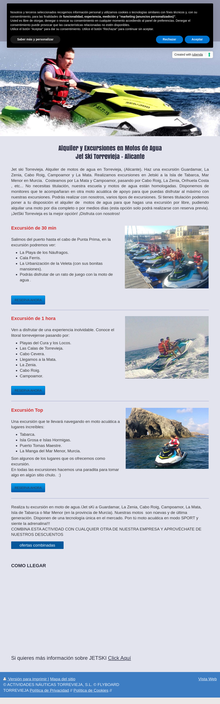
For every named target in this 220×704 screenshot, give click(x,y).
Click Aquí (119, 658)
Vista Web (207, 679)
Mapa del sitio (62, 679)
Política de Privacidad (49, 690)
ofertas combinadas (37, 545)
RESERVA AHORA (28, 300)
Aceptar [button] (197, 39)
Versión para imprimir (25, 679)
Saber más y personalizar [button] (35, 39)
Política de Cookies (90, 690)
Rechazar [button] (169, 39)
